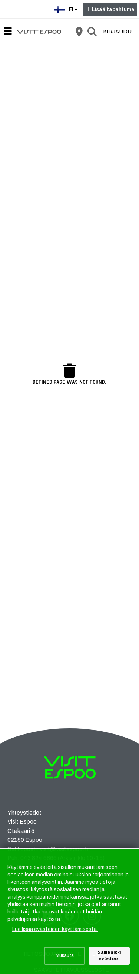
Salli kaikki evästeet (109, 955)
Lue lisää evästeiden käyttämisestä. (55, 929)
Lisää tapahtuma (113, 9)
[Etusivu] (39, 32)
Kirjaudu (117, 32)
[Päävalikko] (8, 31)
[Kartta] (79, 31)
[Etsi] (92, 31)
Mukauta (65, 955)
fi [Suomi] (66, 8)
